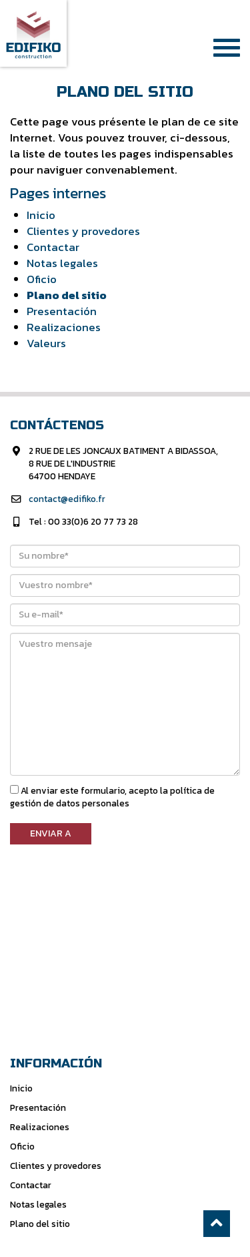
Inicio (41, 215)
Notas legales (62, 263)
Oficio (42, 279)
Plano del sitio (67, 295)
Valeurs (46, 343)
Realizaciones (64, 327)
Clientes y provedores (83, 231)
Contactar (53, 247)
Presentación (62, 311)
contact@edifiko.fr (67, 498)
